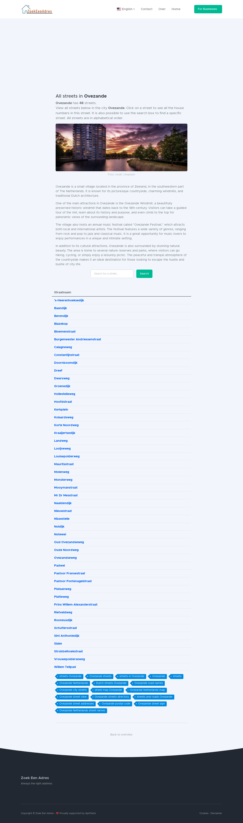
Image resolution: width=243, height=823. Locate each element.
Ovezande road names (148, 683)
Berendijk (61, 316)
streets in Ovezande (131, 676)
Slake (58, 643)
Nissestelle (61, 518)
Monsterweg (63, 479)
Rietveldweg (63, 612)
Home (176, 9)
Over (162, 9)
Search (144, 273)
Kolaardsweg (63, 417)
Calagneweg (63, 347)
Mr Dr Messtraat (66, 495)
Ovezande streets (100, 676)
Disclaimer (216, 813)
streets (177, 676)
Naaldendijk (63, 503)
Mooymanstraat (65, 487)
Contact (146, 9)
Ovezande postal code (116, 703)
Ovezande (158, 676)
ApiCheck (90, 813)
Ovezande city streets (73, 690)
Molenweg (61, 472)
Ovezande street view (73, 697)
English (125, 9)
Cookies (204, 813)
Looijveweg (62, 448)
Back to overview (121, 734)
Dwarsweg (61, 378)
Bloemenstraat (65, 331)
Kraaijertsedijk (64, 433)
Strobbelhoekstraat (68, 651)
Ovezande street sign (151, 703)
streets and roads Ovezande (154, 697)
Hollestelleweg (64, 394)
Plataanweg (62, 589)
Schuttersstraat (65, 628)
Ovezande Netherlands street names (82, 710)
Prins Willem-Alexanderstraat (75, 604)
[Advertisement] (121, 46)
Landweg (61, 440)
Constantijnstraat (66, 355)
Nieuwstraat (63, 511)
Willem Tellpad (65, 667)
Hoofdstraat (63, 401)
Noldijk (59, 526)
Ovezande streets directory (112, 697)
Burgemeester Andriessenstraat (77, 339)
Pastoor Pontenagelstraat (73, 581)
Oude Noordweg (66, 550)
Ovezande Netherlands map (147, 690)
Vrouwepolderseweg (69, 659)
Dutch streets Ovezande (111, 683)
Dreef (58, 370)
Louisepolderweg (67, 456)
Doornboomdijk (65, 362)
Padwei (59, 565)
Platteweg (61, 596)
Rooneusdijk (63, 620)
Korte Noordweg (66, 425)
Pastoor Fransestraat (69, 573)
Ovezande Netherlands (73, 683)
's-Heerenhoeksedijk (69, 300)
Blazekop (61, 323)
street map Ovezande (108, 690)
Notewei (60, 534)
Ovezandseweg (65, 557)
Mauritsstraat (64, 464)
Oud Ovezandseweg (69, 542)
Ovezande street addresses (76, 703)
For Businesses (207, 9)
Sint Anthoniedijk (66, 635)
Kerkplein (61, 409)
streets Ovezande (70, 676)
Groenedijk (62, 386)
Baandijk (60, 308)
